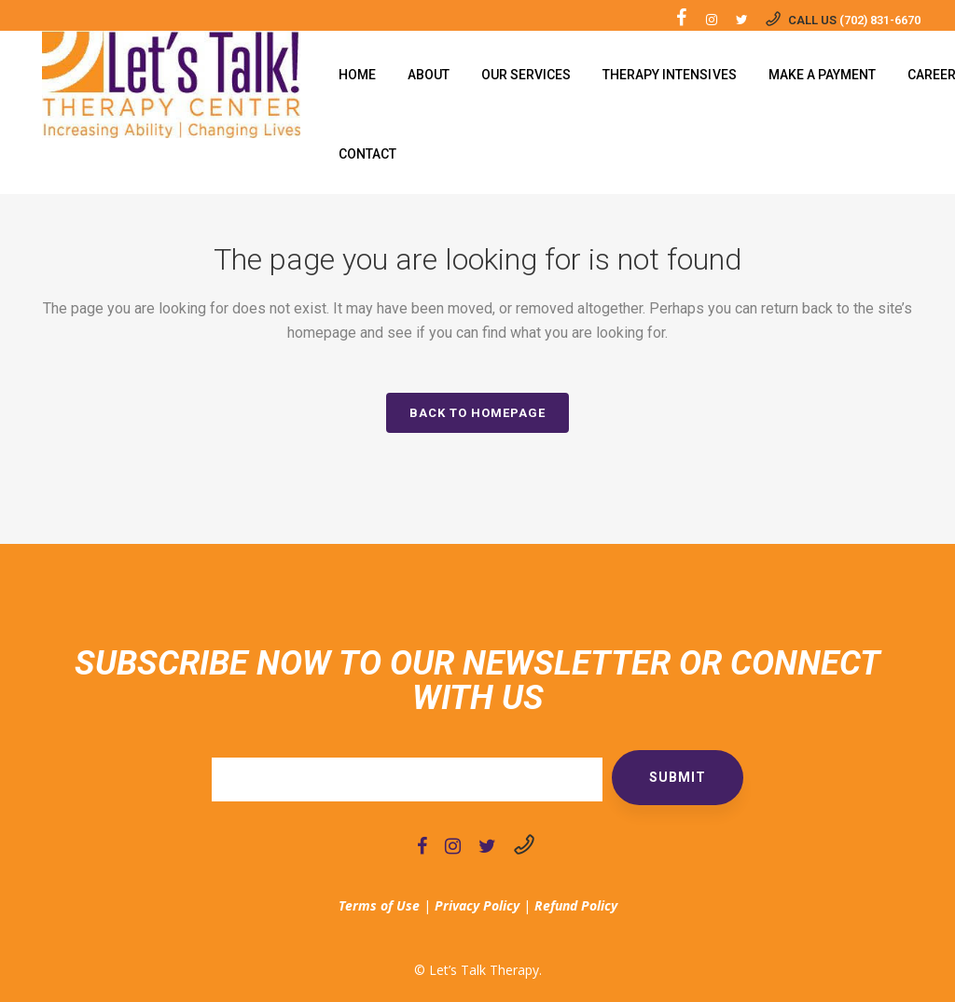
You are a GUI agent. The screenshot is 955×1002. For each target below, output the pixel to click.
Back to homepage (477, 413)
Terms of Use (379, 905)
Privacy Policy (477, 905)
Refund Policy (575, 905)
